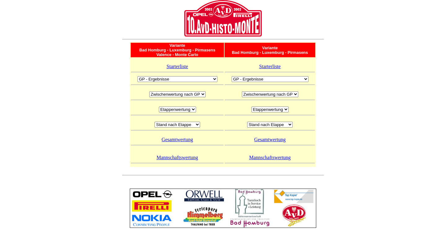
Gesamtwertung (177, 139)
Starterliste (177, 66)
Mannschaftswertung (177, 157)
